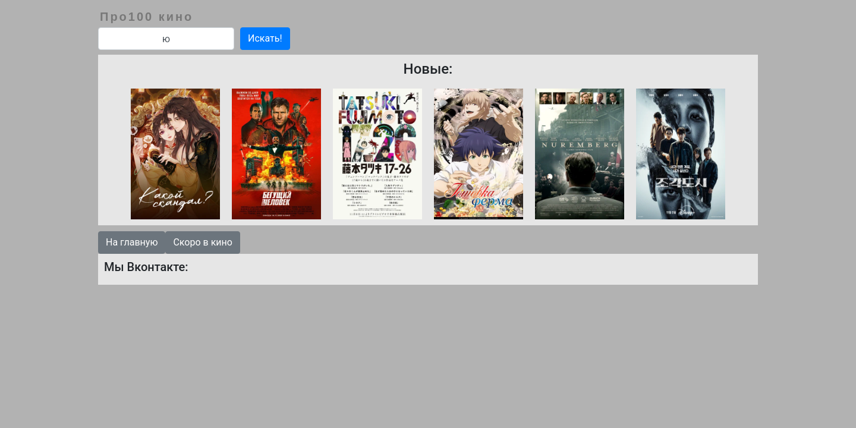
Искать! (265, 38)
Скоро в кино (202, 242)
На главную (132, 242)
